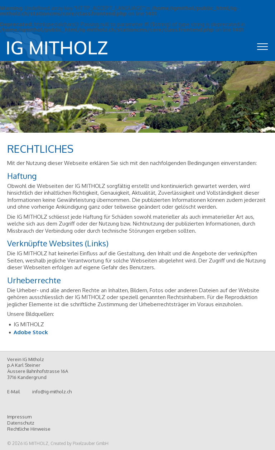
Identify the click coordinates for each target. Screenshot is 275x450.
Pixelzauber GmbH (90, 443)
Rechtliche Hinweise (28, 429)
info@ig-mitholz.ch (52, 391)
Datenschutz (20, 423)
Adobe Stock (31, 332)
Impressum (19, 417)
